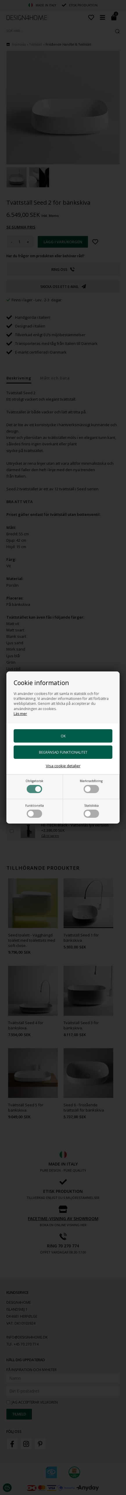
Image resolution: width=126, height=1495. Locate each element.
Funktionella (34, 811)
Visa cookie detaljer (63, 765)
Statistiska (91, 811)
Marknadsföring (91, 786)
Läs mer (20, 713)
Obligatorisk (34, 786)
